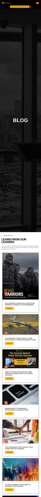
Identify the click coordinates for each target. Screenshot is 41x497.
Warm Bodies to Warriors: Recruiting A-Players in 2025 (16, 409)
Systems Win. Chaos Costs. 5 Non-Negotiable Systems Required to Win (20, 339)
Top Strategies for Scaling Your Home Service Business (19, 448)
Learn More (9, 308)
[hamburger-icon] (37, 3)
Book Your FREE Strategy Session (21, 7)
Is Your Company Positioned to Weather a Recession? (18, 485)
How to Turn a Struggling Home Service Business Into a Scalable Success (19, 373)
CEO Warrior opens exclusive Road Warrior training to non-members (20, 304)
